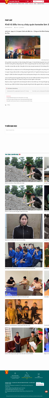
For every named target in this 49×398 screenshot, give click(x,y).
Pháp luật (31, 3)
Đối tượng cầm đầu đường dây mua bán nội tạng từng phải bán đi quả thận (20, 268)
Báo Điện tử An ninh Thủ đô (6, 2)
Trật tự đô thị (14, 3)
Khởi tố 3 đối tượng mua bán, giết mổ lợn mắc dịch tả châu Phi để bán (19, 353)
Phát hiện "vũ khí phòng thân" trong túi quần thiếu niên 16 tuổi (17, 325)
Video (35, 3)
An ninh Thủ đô (14, 1)
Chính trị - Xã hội (21, 3)
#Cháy (8, 104)
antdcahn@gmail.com (39, 377)
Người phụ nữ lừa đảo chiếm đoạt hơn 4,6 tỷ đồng (15, 240)
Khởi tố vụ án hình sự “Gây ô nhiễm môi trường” (14, 183)
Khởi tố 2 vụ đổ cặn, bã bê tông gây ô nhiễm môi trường (16, 211)
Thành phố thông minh (41, 3)
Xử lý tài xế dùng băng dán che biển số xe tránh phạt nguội (17, 296)
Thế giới (26, 3)
